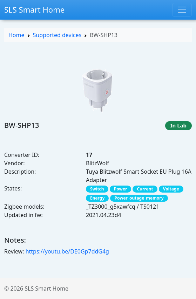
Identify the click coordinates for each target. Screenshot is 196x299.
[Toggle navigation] (182, 10)
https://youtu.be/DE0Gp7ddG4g (67, 251)
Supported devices (57, 35)
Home (16, 35)
